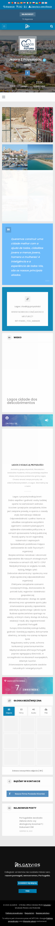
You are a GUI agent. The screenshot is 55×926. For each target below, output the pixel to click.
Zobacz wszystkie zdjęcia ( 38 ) (27, 770)
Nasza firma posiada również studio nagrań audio (26, 794)
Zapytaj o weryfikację (40, 6)
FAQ (19, 6)
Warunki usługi (29, 921)
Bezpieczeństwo (42, 913)
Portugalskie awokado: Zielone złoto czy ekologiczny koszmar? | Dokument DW (31, 822)
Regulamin (29, 913)
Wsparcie (9, 6)
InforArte (47, 905)
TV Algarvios (27, 19)
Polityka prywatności (14, 913)
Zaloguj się (27, 420)
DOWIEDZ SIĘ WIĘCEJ (27, 883)
